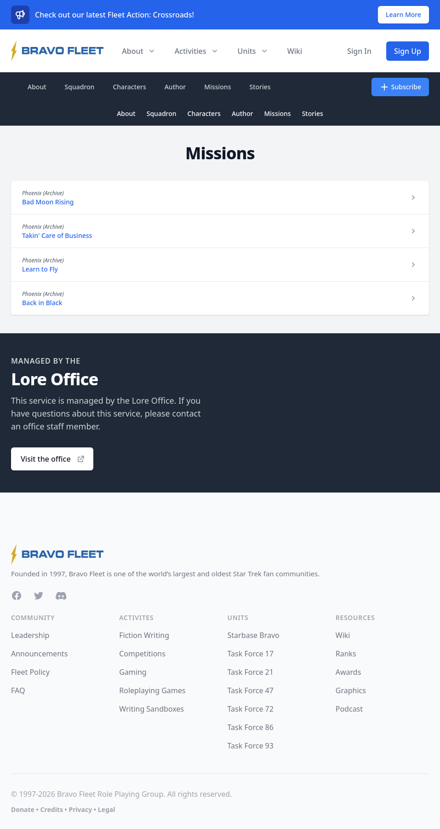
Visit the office (53, 459)
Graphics (351, 690)
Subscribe (400, 87)
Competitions (142, 654)
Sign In (359, 51)
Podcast (349, 709)
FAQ (18, 690)
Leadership (30, 635)
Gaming (132, 672)
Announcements (39, 654)
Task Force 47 (251, 690)
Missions (217, 86)
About (37, 86)
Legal (106, 809)
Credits (51, 809)
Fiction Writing (144, 635)
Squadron (80, 86)
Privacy (80, 809)
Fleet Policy (30, 672)
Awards (348, 672)
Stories (259, 86)
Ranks (346, 654)
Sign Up (407, 51)
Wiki (295, 51)
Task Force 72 (251, 709)
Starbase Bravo (254, 635)
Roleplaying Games (152, 690)
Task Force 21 (251, 672)
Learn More (403, 14)
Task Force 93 (251, 746)
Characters (129, 86)
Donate (22, 809)
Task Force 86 (251, 727)
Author (175, 86)
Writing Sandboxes (151, 709)
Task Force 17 (251, 654)
